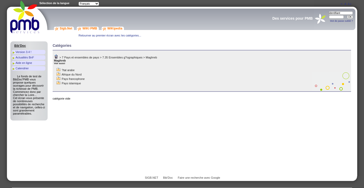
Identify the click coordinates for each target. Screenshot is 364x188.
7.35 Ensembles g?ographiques (122, 57)
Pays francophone (73, 78)
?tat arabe (68, 70)
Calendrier (22, 68)
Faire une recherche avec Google (199, 177)
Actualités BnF (25, 57)
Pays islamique (71, 83)
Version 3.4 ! (23, 52)
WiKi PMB (89, 28)
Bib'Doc (168, 177)
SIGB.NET (151, 177)
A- (342, 3)
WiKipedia (114, 28)
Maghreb (151, 57)
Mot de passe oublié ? (341, 21)
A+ (350, 4)
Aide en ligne (24, 62)
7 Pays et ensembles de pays (80, 57)
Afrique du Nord (71, 74)
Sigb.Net (66, 28)
